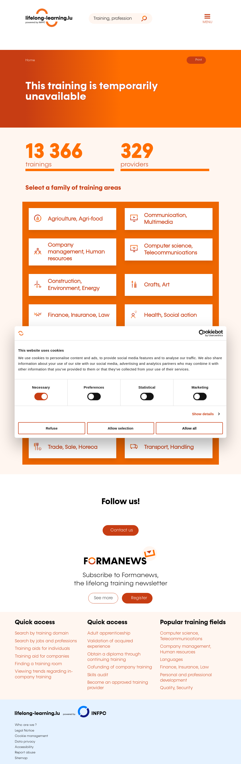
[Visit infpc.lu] (60, 716)
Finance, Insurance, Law (78, 315)
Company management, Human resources (76, 252)
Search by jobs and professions (46, 641)
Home (30, 60)
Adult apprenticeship (108, 633)
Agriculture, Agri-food (75, 219)
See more (103, 598)
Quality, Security (176, 688)
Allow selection (120, 428)
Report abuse (25, 752)
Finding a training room (38, 664)
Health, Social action (170, 315)
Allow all (189, 428)
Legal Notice (24, 730)
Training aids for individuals (42, 649)
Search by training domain (41, 633)
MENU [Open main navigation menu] (207, 22)
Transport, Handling (169, 447)
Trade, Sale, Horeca (72, 447)
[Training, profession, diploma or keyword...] (112, 18)
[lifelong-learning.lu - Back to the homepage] (48, 18)
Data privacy (25, 741)
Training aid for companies (42, 656)
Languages (171, 660)
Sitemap (21, 758)
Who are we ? (25, 725)
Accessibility (24, 747)
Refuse (51, 428)
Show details (203, 414)
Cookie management (31, 736)
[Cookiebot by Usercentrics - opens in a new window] (202, 333)
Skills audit (97, 675)
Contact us (120, 530)
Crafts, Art (156, 285)
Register (137, 598)
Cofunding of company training (119, 667)
